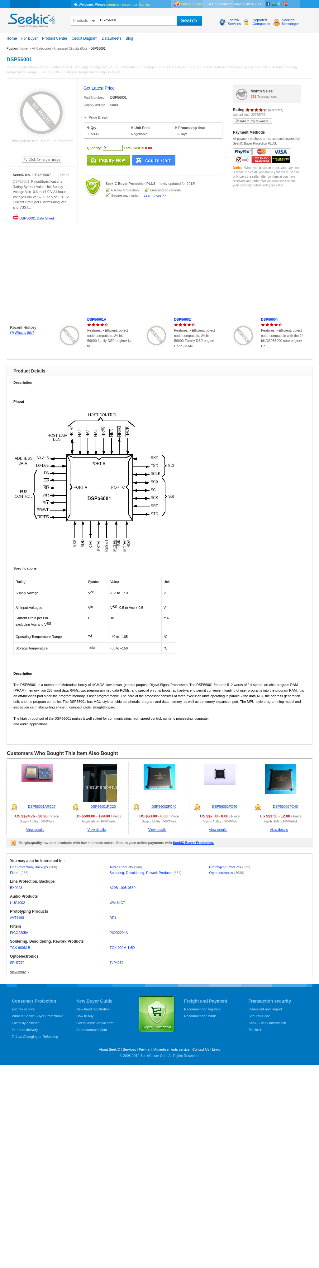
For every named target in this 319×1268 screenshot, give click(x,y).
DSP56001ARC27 (42, 806)
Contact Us (200, 1049)
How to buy (84, 1016)
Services (129, 1049)
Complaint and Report (265, 1009)
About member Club (91, 1030)
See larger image (41, 159)
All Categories (41, 48)
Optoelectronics (226, 873)
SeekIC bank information (267, 1023)
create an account (119, 4)
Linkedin (274, 4)
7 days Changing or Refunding (35, 1037)
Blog (129, 38)
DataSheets (111, 38)
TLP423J (116, 963)
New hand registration (93, 1009)
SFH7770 (17, 963)
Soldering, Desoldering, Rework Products (146, 873)
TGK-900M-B (20, 948)
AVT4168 (17, 918)
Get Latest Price (99, 88)
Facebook (268, 4)
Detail (64, 175)
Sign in (143, 4)
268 (253, 96)
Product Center (54, 38)
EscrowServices (234, 22)
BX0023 (16, 888)
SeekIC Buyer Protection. (193, 843)
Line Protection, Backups (33, 867)
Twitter (279, 4)
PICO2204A (119, 933)
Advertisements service (172, 1049)
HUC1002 (17, 903)
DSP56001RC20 (103, 806)
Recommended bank (200, 1016)
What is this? (24, 332)
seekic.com (31, 19)
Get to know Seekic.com (94, 1023)
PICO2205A (19, 933)
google (285, 4)
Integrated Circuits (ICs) (70, 48)
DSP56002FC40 (163, 806)
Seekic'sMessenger (290, 22)
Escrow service (23, 1009)
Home (12, 38)
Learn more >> (155, 195)
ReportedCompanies (261, 22)
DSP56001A (96, 319)
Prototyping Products (229, 867)
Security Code (259, 1016)
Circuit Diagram (85, 38)
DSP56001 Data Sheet (33, 218)
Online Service (192, 4)
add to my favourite (252, 121)
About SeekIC (109, 1049)
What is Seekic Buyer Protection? (37, 1016)
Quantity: (94, 148)
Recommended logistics (202, 1009)
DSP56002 (182, 319)
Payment (145, 1049)
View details (35, 829)
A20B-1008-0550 (123, 888)
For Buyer (29, 38)
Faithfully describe (26, 1023)
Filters (19, 873)
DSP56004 (269, 319)
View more (18, 972)
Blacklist (255, 1030)
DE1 (113, 918)
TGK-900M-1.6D (122, 948)
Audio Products (126, 867)
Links (216, 1049)
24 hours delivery (25, 1030)
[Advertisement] (83, 267)
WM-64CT (117, 903)
